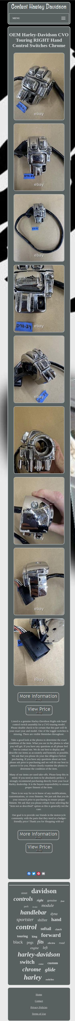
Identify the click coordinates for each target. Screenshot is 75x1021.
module (47, 905)
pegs (30, 942)
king (34, 936)
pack (26, 906)
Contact (39, 1000)
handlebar (33, 912)
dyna (53, 914)
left (45, 947)
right (40, 900)
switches (50, 979)
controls (23, 899)
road (62, 942)
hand (56, 919)
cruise (41, 964)
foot (62, 901)
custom (53, 963)
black (18, 941)
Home (39, 994)
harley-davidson (39, 954)
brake (34, 907)
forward (51, 935)
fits (40, 941)
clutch (58, 929)
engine (34, 948)
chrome (31, 969)
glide (50, 970)
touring (22, 936)
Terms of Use (39, 1013)
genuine (52, 900)
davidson (44, 891)
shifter (42, 920)
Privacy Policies (38, 1007)
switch (27, 962)
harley (33, 977)
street (24, 893)
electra (51, 942)
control (26, 927)
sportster (25, 919)
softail (46, 928)
